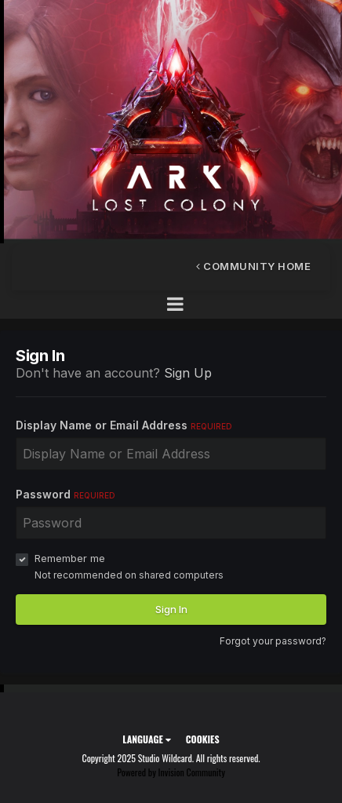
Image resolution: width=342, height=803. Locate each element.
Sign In (171, 609)
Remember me (70, 558)
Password (65, 494)
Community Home (253, 266)
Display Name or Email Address (124, 425)
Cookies (203, 739)
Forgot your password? (273, 641)
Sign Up (188, 373)
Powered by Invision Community (171, 772)
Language (146, 739)
